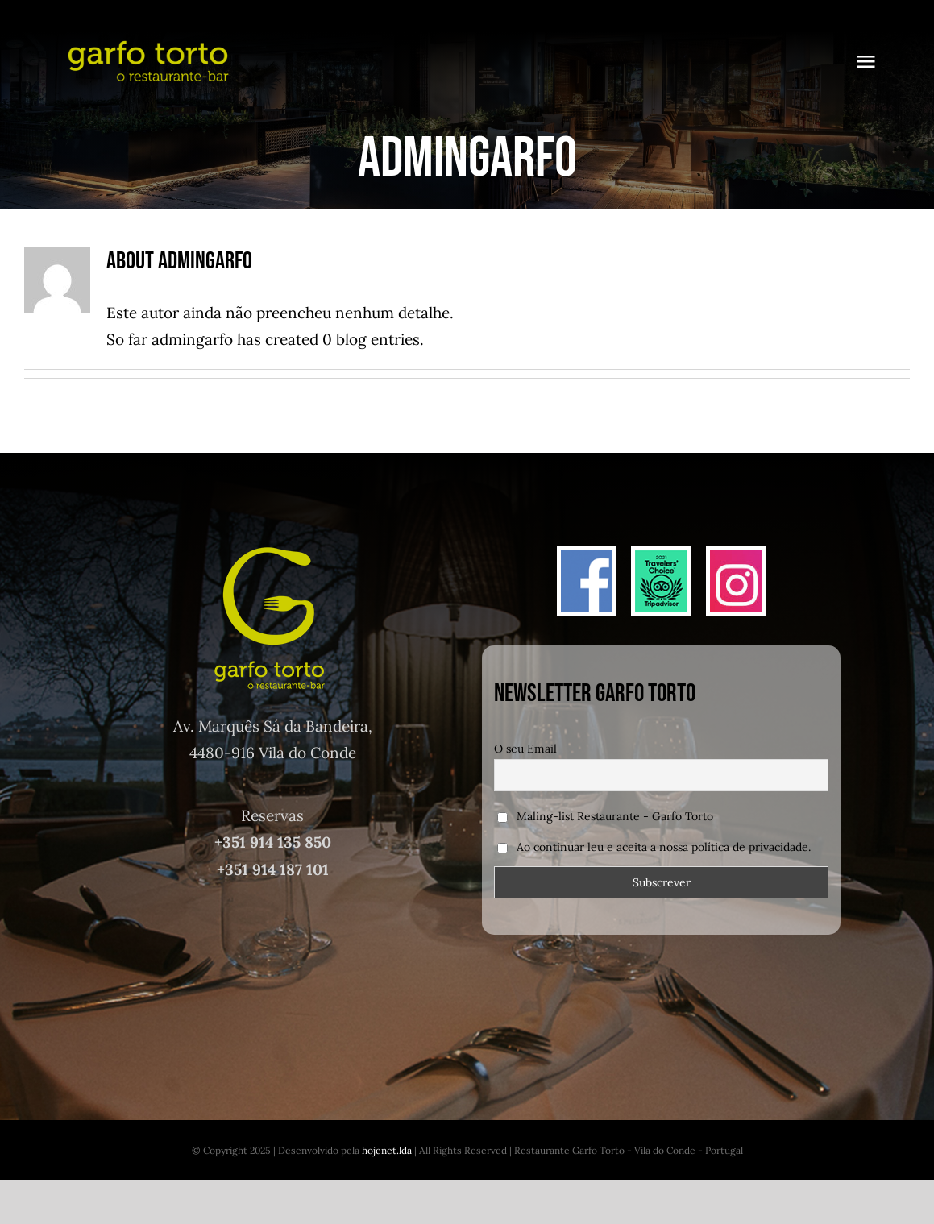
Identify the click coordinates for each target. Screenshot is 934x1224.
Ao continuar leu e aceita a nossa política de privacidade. (664, 847)
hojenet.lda (387, 1150)
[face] (587, 557)
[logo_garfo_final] (146, 39)
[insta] (736, 557)
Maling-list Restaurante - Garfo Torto (605, 816)
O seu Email (525, 748)
